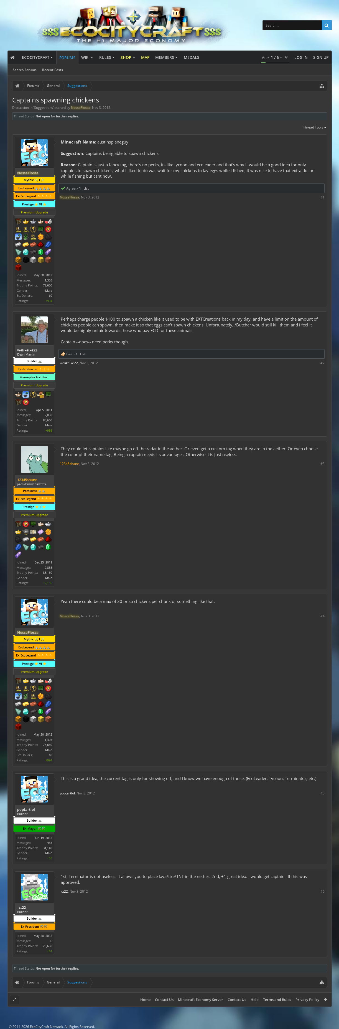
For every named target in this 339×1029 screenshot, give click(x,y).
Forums (67, 57)
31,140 (47, 848)
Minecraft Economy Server (200, 999)
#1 (322, 197)
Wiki (85, 57)
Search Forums (25, 69)
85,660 (47, 420)
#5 (322, 793)
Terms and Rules (277, 999)
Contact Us (164, 999)
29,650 (47, 946)
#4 (322, 616)
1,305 (48, 280)
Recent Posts (52, 69)
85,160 (47, 572)
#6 (322, 891)
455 (49, 843)
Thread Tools (315, 127)
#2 (322, 363)
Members (164, 57)
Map (145, 57)
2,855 (48, 567)
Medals (191, 57)
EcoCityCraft (35, 57)
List (86, 188)
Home (145, 999)
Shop (126, 57)
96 (50, 941)
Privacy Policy (307, 999)
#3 (322, 464)
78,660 (47, 285)
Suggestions (43, 107)
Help (255, 999)
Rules (105, 57)
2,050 (48, 415)
